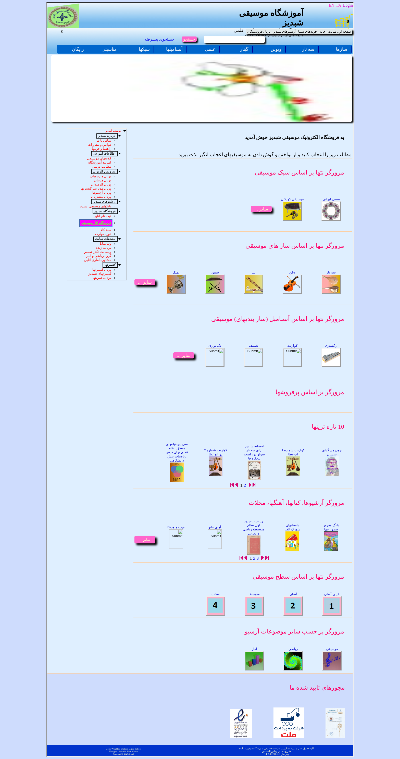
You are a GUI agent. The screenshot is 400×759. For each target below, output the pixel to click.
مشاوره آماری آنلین (97, 260)
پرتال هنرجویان (100, 176)
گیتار (244, 49)
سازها (341, 49)
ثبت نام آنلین (102, 216)
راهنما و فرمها (101, 149)
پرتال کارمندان (101, 184)
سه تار (308, 49)
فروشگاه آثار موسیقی (96, 223)
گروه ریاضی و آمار (98, 256)
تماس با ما (103, 140)
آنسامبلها (174, 49)
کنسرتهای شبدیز (100, 274)
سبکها (144, 49)
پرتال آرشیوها (101, 192)
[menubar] (299, 31)
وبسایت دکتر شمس (97, 252)
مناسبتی (109, 49)
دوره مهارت (103, 234)
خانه (323, 31)
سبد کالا (106, 230)
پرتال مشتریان (101, 196)
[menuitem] (340, 31)
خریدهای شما (307, 31)
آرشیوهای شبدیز (284, 31)
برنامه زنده (103, 248)
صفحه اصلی (113, 131)
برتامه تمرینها (102, 278)
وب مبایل (104, 243)
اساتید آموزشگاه (99, 162)
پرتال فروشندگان (258, 31)
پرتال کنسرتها (101, 269)
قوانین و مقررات (99, 144)
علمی (210, 49)
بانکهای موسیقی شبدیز (95, 206)
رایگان (78, 49)
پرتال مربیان (102, 180)
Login (348, 5)
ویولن (276, 49)
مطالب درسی (101, 166)
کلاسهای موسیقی (99, 158)
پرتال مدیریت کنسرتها (96, 188)
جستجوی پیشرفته (159, 39)
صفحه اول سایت (339, 31)
